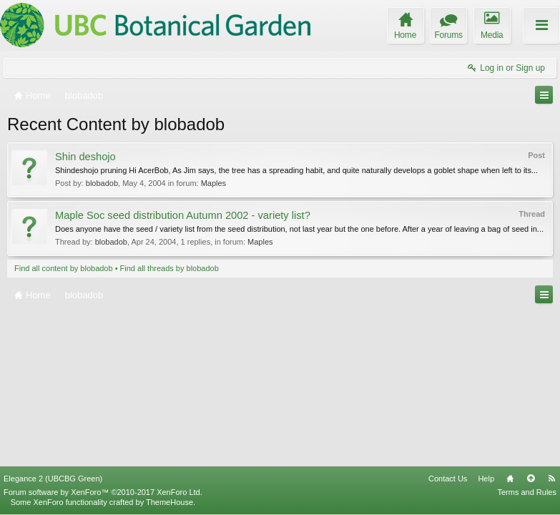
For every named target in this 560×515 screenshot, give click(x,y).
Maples (213, 183)
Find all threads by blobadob (169, 268)
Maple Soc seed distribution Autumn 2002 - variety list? (182, 215)
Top (531, 479)
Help (486, 478)
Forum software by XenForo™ (103, 492)
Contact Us (447, 478)
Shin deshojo (85, 156)
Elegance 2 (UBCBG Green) (53, 478)
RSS (551, 479)
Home (510, 479)
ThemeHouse (169, 502)
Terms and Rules (526, 492)
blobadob (102, 183)
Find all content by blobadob (63, 268)
